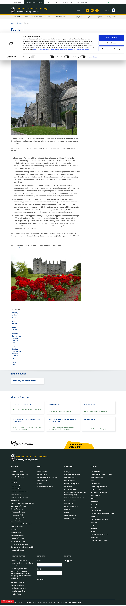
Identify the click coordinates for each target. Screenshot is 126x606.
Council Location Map (18, 592)
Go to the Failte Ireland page (95, 430)
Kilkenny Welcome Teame (15, 315)
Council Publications (71, 507)
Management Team (17, 586)
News (39, 467)
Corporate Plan (69, 478)
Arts (92, 481)
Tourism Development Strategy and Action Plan (16, 338)
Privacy (21, 603)
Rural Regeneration (70, 490)
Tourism (94, 529)
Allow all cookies (111, 4)
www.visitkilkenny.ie (18, 248)
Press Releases (42, 472)
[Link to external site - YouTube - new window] (68, 562)
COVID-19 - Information (72, 475)
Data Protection (16, 496)
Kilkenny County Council (27, 460)
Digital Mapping (96, 490)
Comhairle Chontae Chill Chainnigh (32, 457)
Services (94, 467)
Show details (93, 24)
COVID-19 (14, 484)
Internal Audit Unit (17, 516)
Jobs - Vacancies (16, 522)
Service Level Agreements (19, 545)
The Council (14, 467)
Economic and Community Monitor (22, 504)
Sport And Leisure (70, 516)
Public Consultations (18, 536)
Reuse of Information (18, 539)
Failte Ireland (89, 420)
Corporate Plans (16, 490)
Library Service (96, 511)
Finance (93, 499)
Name (39, 561)
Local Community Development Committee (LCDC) (21, 526)
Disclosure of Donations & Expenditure (19, 500)
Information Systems (18, 513)
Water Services (96, 538)
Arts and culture (69, 504)
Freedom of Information (19, 507)
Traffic (93, 532)
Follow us (67, 557)
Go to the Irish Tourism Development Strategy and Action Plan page (62, 429)
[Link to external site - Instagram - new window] (71, 562)
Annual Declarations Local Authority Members (19, 476)
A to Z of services (97, 478)
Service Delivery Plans (18, 542)
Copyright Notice (31, 603)
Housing (94, 505)
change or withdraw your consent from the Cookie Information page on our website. (61, 17)
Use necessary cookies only (111, 16)
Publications (68, 467)
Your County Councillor (18, 589)
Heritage (67, 510)
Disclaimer (43, 603)
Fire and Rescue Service (45, 487)
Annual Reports (69, 481)
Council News (42, 475)
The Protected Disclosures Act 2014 (22, 548)
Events (39, 484)
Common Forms (69, 519)
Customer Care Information (20, 493)
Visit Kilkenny (54, 405)
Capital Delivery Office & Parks (101, 475)
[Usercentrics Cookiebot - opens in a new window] (11, 24)
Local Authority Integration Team (102, 514)
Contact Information (18, 557)
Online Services (16, 533)
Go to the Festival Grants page (96, 412)
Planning (94, 523)
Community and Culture (99, 487)
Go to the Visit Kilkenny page (60, 412)
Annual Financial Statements (74, 498)
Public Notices (42, 481)
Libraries (67, 513)
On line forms (95, 472)
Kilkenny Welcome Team (24, 381)
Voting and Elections (17, 551)
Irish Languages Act (17, 519)
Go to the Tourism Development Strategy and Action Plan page (27, 429)
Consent (42, 581)
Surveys (67, 472)
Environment (95, 496)
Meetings (14, 530)
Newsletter (68, 487)
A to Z (51, 603)
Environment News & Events (47, 478)
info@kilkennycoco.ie (22, 574)
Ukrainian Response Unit (99, 535)
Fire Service (95, 502)
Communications (16, 487)
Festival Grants (90, 405)
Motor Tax (94, 517)
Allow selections (111, 10)
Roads (93, 526)
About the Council (17, 472)
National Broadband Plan (99, 520)
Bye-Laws (14, 481)
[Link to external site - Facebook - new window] (65, 562)
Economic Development (99, 493)
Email (39, 570)
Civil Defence (95, 484)
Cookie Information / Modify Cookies (68, 603)
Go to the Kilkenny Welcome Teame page (27, 411)
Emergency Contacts (17, 583)
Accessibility (7, 601)
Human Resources (17, 510)
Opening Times (16, 595)
